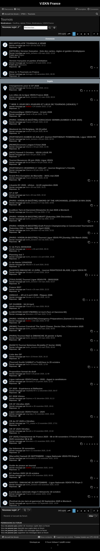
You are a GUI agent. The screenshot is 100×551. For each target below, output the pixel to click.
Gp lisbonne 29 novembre (22, 448)
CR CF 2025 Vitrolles (19, 429)
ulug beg (29, 414)
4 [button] (84, 33)
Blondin (29, 406)
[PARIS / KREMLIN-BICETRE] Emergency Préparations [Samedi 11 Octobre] (46, 318)
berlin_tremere (31, 53)
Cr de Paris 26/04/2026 (20, 247)
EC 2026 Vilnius (17, 396)
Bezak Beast (31, 162)
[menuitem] (17, 9)
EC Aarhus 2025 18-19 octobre (24, 473)
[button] (69, 34)
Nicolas (29, 88)
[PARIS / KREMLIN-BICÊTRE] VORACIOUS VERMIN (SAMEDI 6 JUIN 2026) (45, 120)
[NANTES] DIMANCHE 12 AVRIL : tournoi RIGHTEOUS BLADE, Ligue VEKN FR (48, 270)
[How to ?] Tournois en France (24, 72)
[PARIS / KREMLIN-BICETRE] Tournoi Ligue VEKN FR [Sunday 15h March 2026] (48, 237)
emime (28, 131)
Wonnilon (29, 212)
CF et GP (13, 193)
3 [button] (81, 33)
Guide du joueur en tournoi (22, 465)
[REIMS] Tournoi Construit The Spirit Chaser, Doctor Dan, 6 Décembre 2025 (46, 326)
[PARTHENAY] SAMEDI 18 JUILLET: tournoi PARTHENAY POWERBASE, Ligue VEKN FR (52, 137)
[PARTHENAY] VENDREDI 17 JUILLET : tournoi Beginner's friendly (42, 168)
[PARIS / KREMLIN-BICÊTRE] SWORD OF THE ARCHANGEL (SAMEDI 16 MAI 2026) (50, 200)
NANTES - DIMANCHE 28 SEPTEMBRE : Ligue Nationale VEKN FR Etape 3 (45, 482)
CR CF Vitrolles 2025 (19, 404)
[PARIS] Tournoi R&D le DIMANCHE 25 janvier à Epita (35, 336)
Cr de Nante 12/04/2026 (20, 262)
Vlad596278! (31, 391)
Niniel (28, 374)
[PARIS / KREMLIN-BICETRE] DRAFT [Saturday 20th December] (40, 216)
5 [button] (88, 33)
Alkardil (29, 265)
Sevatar (29, 272)
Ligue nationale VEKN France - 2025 (27, 412)
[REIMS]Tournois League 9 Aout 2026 (27, 145)
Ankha (28, 106)
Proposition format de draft (22, 371)
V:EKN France (48, 23)
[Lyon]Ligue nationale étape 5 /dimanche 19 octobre (35, 492)
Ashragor (29, 74)
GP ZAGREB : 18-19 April (21, 304)
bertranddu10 (31, 458)
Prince (28, 23)
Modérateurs (37, 23)
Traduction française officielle (46, 545)
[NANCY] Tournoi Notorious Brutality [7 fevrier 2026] (35, 345)
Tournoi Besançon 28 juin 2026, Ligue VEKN (31, 160)
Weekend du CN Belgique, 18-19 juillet (28, 129)
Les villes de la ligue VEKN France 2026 (28, 95)
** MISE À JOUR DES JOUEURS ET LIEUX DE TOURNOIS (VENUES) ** (43, 104)
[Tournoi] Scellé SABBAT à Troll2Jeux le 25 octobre (34, 362)
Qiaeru (61, 545)
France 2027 (15, 287)
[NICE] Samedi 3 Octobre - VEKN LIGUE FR (30, 152)
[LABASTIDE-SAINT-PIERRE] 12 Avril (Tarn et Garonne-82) (38, 312)
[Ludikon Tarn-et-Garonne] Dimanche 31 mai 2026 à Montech (39, 210)
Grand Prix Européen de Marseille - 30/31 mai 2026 (34, 176)
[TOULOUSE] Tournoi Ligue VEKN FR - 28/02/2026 (33, 279)
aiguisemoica (31, 503)
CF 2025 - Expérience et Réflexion (25, 388)
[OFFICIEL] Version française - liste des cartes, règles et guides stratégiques (47, 51)
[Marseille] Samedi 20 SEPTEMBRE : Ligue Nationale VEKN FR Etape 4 (44, 456)
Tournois (7, 19)
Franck (28, 122)
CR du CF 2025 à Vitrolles (21, 421)
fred (27, 45)
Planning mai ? (16, 254)
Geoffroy (16, 23)
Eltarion (29, 147)
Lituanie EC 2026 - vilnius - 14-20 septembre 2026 (33, 185)
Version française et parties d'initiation (28, 61)
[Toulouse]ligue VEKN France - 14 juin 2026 (30, 112)
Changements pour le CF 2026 (24, 86)
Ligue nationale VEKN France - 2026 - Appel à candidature (37, 379)
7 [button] (94, 33)
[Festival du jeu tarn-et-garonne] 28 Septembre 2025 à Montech (40, 501)
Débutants (23, 65)
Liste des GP (15, 354)
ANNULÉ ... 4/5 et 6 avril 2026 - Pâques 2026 (30, 295)
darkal (22, 23)
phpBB (42, 542)
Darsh (28, 114)
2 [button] (77, 33)
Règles (21, 55)
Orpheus (29, 398)
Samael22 (30, 63)
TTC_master (31, 423)
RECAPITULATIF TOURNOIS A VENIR (27, 43)
